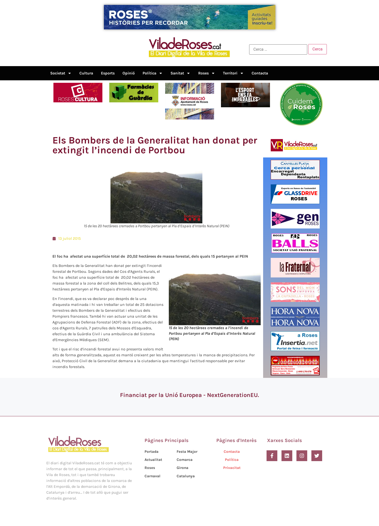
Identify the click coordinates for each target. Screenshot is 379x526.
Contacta (260, 73)
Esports (108, 73)
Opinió (128, 73)
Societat (61, 73)
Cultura (86, 73)
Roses (206, 73)
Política (153, 73)
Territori (233, 73)
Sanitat (180, 73)
